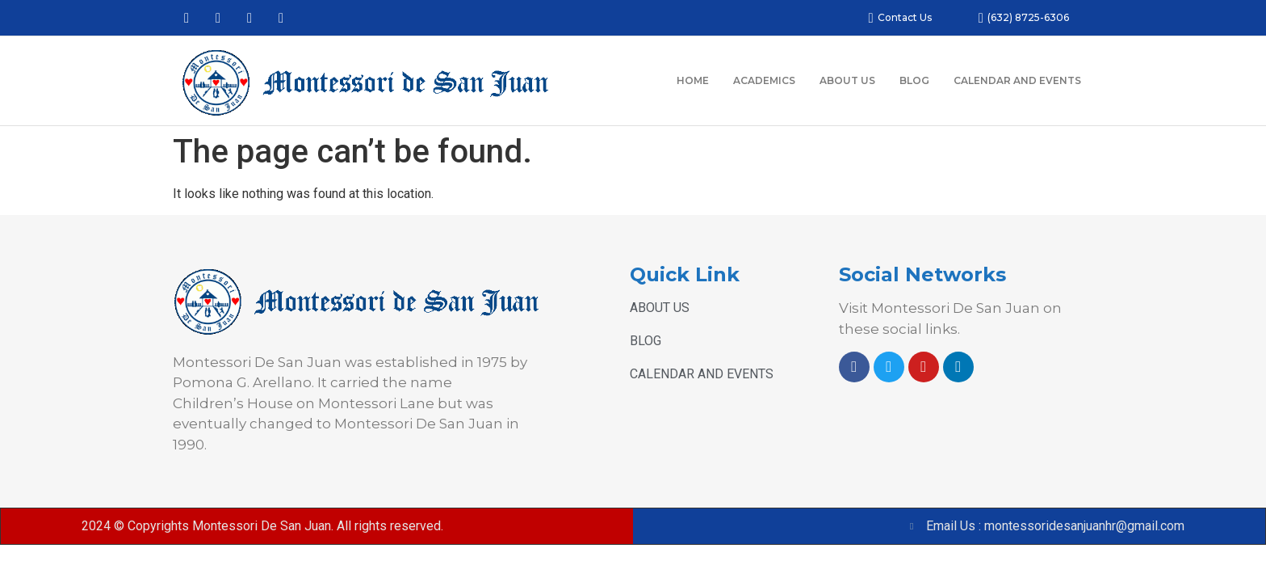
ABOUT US (847, 80)
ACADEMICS (764, 80)
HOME (693, 80)
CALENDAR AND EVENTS (1017, 80)
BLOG (914, 80)
